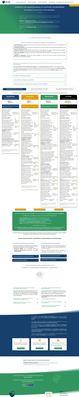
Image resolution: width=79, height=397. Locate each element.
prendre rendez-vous (39, 209)
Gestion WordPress (32, 2)
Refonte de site (58, 209)
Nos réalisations (52, 2)
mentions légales (64, 395)
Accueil (29, 37)
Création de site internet (21, 2)
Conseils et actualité (69, 2)
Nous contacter (74, 5)
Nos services (58, 348)
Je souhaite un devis (20, 209)
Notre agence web (60, 2)
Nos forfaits (21, 348)
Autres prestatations (42, 2)
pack (48, 333)
